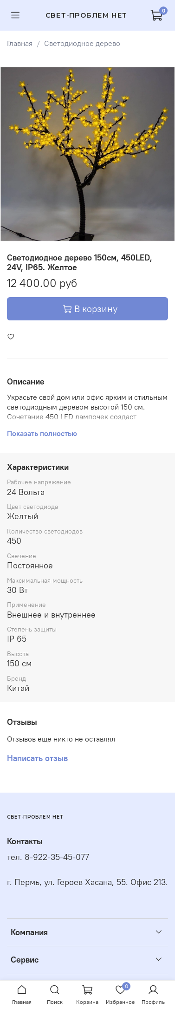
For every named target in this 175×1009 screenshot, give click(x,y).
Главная (19, 43)
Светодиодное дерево (82, 43)
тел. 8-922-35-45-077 (48, 857)
